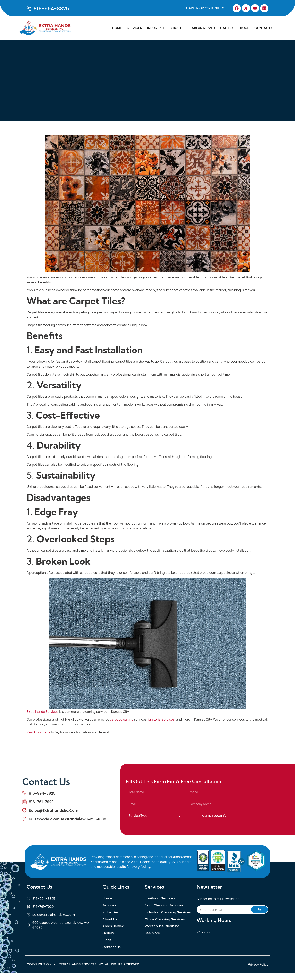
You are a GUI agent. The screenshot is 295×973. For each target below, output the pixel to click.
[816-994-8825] (29, 8)
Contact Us (265, 28)
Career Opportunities (205, 8)
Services (134, 28)
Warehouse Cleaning (162, 926)
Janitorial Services (160, 898)
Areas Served (203, 28)
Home (117, 28)
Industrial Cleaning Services (168, 912)
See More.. (153, 933)
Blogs (244, 28)
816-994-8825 (51, 8)
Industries (156, 28)
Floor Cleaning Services (164, 905)
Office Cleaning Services (165, 919)
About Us (178, 28)
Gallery (227, 28)
